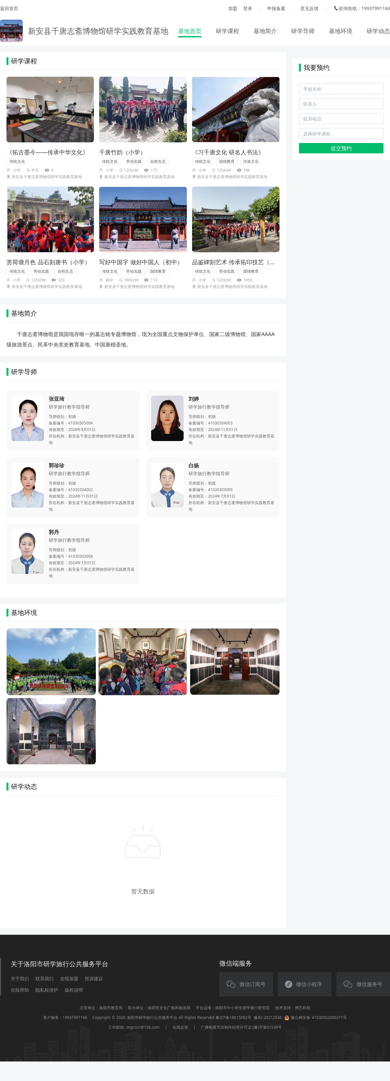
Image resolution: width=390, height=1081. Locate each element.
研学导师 (303, 31)
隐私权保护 (46, 990)
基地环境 (340, 31)
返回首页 (9, 8)
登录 (247, 8)
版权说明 (74, 990)
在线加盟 (69, 978)
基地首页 (190, 31)
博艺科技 (302, 1007)
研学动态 (378, 31)
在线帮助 (20, 990)
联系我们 (44, 978)
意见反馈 (309, 8)
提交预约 (341, 148)
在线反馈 (180, 1027)
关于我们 (20, 978)
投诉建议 (94, 978)
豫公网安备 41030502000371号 (315, 1017)
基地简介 (265, 31)
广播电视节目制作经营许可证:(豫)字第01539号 (241, 1027)
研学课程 (227, 31)
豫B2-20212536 (267, 1017)
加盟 (232, 8)
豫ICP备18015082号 (233, 1017)
